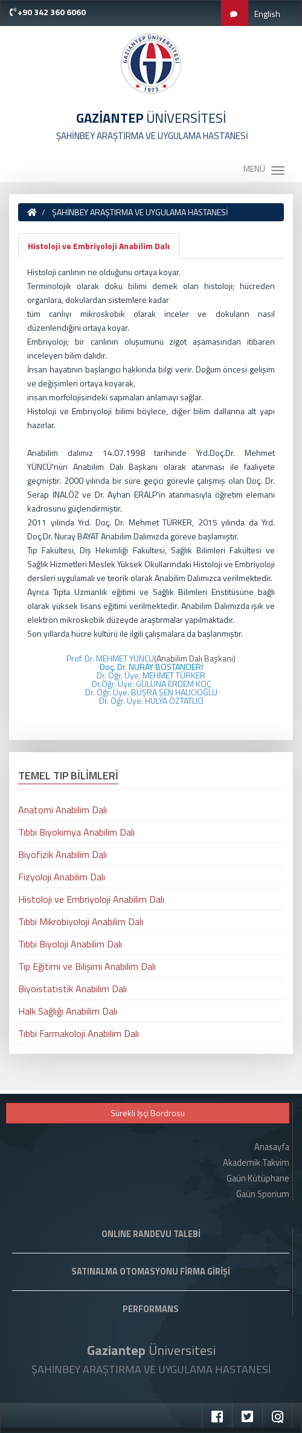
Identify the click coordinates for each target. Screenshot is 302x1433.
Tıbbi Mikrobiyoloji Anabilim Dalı (80, 921)
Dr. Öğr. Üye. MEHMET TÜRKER (151, 675)
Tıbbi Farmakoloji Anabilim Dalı (78, 1033)
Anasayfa (271, 1147)
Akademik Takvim (256, 1162)
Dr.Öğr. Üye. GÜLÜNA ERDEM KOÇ (151, 683)
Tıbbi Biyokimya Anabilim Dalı (76, 832)
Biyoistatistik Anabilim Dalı (72, 988)
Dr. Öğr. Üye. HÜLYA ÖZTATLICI (151, 700)
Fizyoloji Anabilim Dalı (61, 876)
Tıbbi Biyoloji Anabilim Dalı (70, 944)
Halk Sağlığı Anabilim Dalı (67, 1011)
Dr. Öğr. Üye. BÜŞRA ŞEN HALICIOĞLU (151, 692)
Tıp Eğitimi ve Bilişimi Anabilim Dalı (87, 966)
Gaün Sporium (262, 1194)
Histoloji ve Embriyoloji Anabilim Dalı (99, 245)
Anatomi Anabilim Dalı (62, 809)
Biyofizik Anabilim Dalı (62, 854)
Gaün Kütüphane (257, 1178)
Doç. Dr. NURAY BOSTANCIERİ (151, 666)
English (267, 13)
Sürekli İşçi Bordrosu (148, 1112)
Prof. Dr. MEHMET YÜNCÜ (110, 658)
